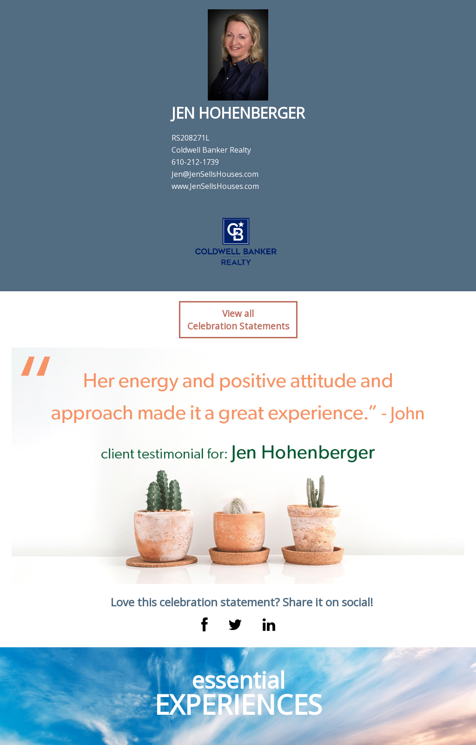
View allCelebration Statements (238, 319)
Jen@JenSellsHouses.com (215, 174)
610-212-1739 (195, 162)
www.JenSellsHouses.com (215, 186)
